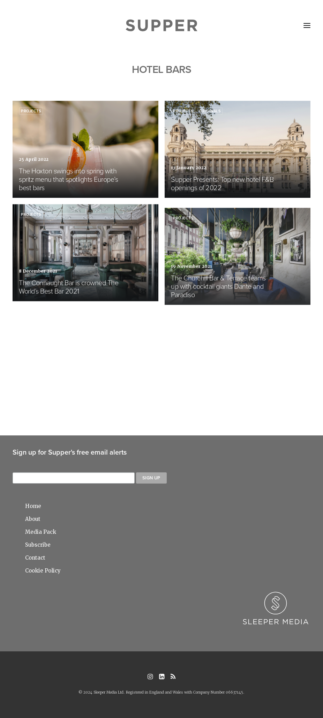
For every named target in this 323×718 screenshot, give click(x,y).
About (32, 519)
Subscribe (38, 544)
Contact (35, 557)
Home (33, 506)
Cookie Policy (43, 570)
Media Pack (40, 532)
